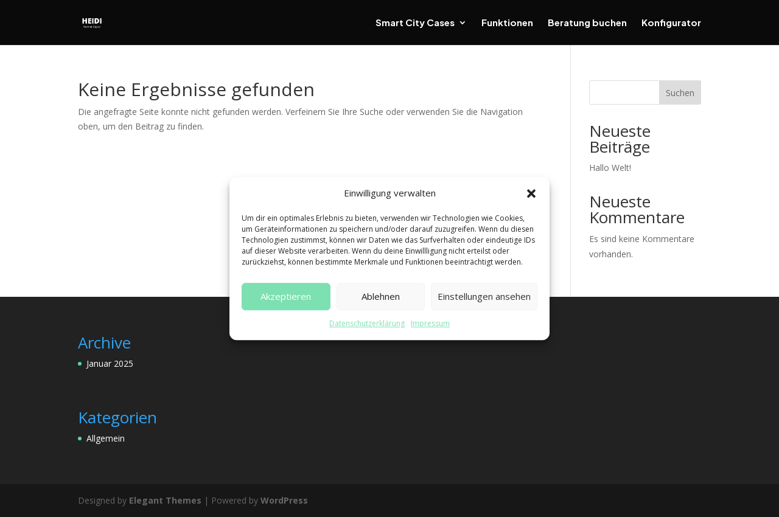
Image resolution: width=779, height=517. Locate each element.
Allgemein (105, 438)
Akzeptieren (285, 297)
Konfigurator (671, 23)
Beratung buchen (587, 23)
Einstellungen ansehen (484, 297)
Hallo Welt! (610, 167)
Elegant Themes (165, 500)
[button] (531, 193)
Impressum (430, 323)
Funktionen (507, 23)
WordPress (284, 500)
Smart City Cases (415, 23)
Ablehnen (381, 297)
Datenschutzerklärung (367, 323)
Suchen (680, 93)
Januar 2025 (109, 363)
